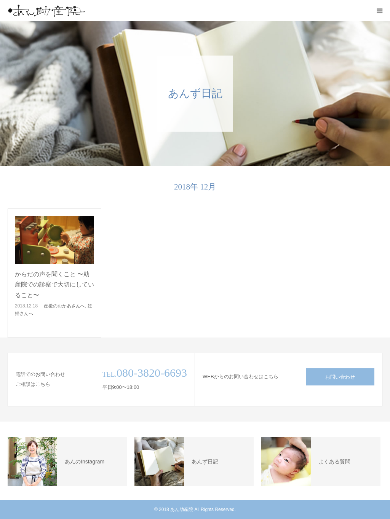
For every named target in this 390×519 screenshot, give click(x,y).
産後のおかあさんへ (64, 306)
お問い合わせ (340, 377)
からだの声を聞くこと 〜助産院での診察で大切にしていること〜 (54, 284)
